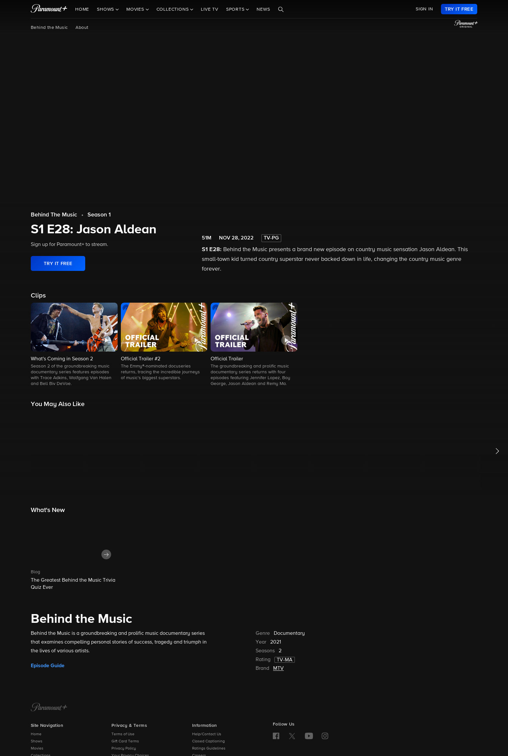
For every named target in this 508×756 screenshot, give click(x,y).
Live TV (209, 9)
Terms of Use (122, 734)
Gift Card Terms (125, 741)
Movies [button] (136, 9)
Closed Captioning (208, 741)
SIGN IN (424, 9)
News (263, 9)
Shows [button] (106, 9)
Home (82, 9)
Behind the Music (49, 27)
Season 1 (99, 215)
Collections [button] (173, 9)
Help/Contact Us (206, 734)
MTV (278, 668)
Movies (37, 748)
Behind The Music (54, 215)
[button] (74, 345)
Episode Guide (47, 665)
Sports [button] (236, 9)
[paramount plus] (49, 9)
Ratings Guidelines (208, 748)
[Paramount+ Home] (49, 708)
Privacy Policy (123, 748)
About (81, 27)
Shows (36, 741)
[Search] (281, 9)
